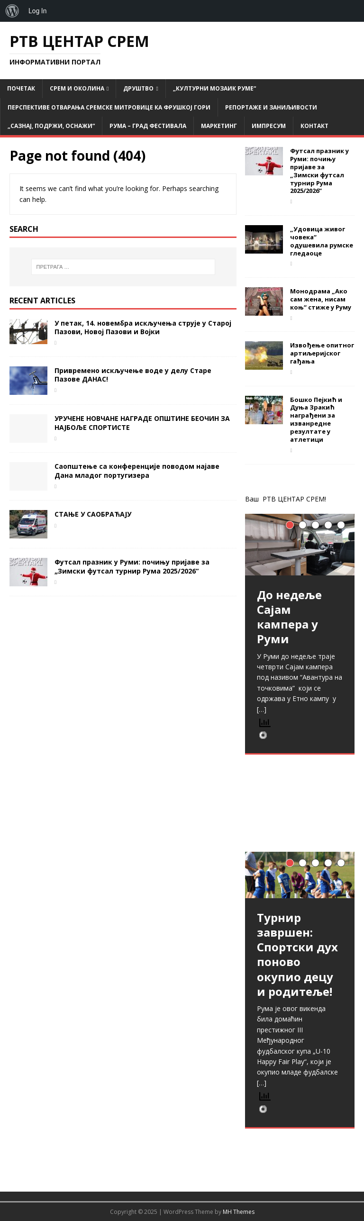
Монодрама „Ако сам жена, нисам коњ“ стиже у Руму (320, 299)
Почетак (21, 88)
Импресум (269, 126)
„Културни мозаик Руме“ (214, 88)
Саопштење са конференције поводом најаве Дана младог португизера (137, 470)
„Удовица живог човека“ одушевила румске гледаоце (321, 241)
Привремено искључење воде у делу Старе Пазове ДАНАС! (133, 374)
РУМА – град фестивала (147, 126)
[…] (261, 709)
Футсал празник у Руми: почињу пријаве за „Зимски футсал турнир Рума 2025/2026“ (132, 566)
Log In (37, 11)
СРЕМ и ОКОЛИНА (77, 88)
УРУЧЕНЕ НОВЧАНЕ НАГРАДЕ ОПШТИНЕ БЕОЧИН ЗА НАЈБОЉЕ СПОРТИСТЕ (142, 422)
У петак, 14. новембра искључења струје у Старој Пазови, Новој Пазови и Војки (143, 327)
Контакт (314, 126)
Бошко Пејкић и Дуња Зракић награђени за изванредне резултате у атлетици (316, 419)
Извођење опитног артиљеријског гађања (322, 353)
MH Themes (239, 1212)
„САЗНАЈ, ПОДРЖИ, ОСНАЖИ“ (51, 126)
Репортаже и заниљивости (271, 107)
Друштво (138, 88)
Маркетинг (219, 126)
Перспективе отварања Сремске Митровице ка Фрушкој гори (109, 107)
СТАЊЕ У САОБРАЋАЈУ (93, 514)
